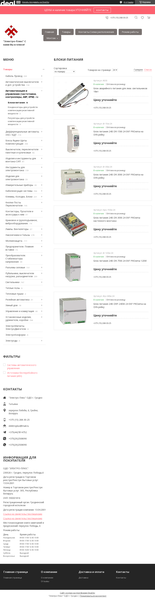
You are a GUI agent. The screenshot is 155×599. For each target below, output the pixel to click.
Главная (49, 31)
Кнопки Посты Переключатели (14, 204)
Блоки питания (16, 102)
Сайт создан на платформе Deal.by (77, 592)
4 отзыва (128, 2)
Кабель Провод (14, 75)
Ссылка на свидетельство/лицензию (22, 513)
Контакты (121, 577)
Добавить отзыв (142, 17)
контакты (102, 10)
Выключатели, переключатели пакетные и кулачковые (22, 151)
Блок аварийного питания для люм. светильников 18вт (120, 90)
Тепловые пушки (14, 293)
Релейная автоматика (17, 299)
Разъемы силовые (15, 267)
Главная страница (12, 577)
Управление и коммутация (20, 311)
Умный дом (12, 305)
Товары (66, 31)
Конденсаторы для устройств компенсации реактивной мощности (23, 110)
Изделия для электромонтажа (15, 178)
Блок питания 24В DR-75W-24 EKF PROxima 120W (120, 260)
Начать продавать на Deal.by (35, 2)
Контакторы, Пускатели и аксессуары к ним (19, 213)
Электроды (11, 340)
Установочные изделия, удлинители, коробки (18, 319)
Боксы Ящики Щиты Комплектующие (16, 142)
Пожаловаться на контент (93, 595)
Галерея (138, 69)
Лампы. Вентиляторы (17, 229)
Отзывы (45, 581)
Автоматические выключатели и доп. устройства (22, 83)
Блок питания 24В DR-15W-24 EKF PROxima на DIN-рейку (118, 133)
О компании (47, 577)
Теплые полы (13, 288)
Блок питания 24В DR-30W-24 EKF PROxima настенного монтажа (116, 219)
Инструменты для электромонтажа (15, 169)
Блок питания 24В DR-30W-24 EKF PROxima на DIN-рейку (118, 176)
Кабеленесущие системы (19, 190)
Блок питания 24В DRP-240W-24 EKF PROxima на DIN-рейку (119, 305)
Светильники (12, 282)
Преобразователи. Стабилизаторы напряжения (16, 258)
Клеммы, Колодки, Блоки (19, 196)
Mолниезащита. (14, 240)
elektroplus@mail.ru (19, 425)
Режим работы (130, 31)
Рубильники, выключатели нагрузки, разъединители (20, 275)
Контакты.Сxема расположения (96, 31)
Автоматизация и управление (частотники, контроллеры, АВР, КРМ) (21, 93)
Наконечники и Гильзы (18, 234)
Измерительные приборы (19, 185)
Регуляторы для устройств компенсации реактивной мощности (21, 121)
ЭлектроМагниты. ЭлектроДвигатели (16, 327)
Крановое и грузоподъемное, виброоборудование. (21, 222)
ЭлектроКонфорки (15, 334)
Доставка (83, 577)
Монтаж (51, 38)
